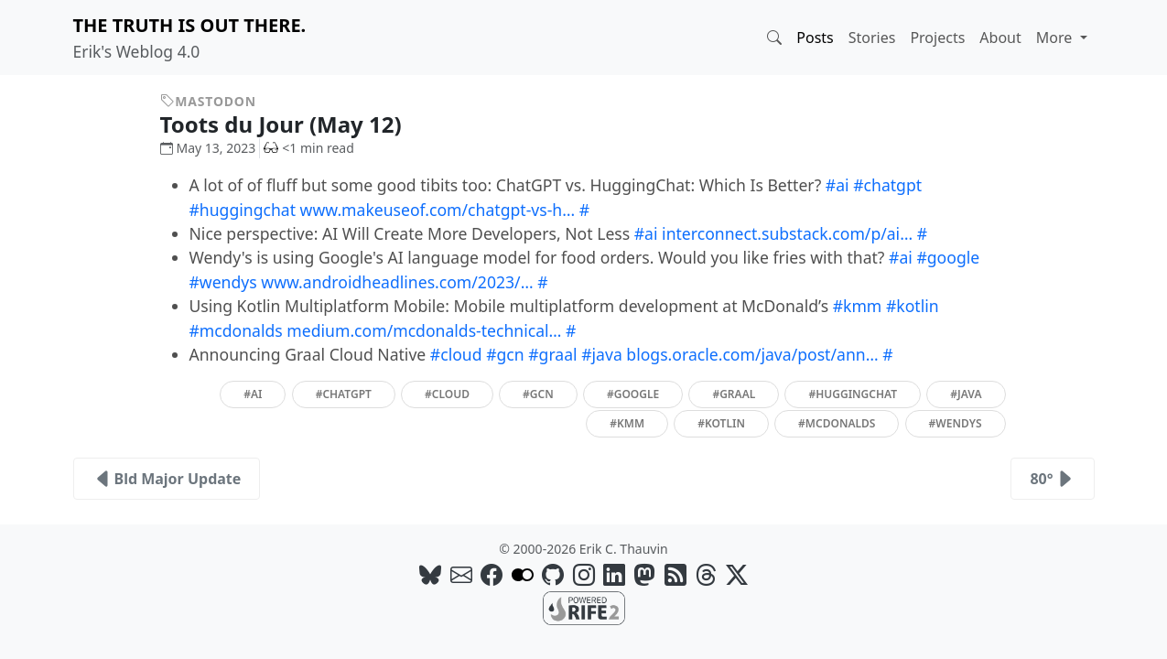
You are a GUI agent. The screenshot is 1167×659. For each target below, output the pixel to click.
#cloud (456, 354)
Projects (937, 37)
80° (1052, 479)
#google (947, 257)
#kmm (857, 306)
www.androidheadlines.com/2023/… (397, 282)
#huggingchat (243, 210)
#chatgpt (887, 185)
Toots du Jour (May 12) (294, 124)
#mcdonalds (236, 330)
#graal (552, 354)
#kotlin (912, 306)
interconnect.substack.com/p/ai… (787, 233)
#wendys (223, 282)
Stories (872, 37)
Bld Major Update (167, 479)
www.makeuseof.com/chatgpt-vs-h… (438, 210)
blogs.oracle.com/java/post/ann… (752, 354)
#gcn (505, 354)
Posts (814, 37)
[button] (774, 37)
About (1000, 37)
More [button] (1056, 37)
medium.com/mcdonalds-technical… (423, 330)
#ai (837, 185)
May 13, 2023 (208, 148)
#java (601, 354)
